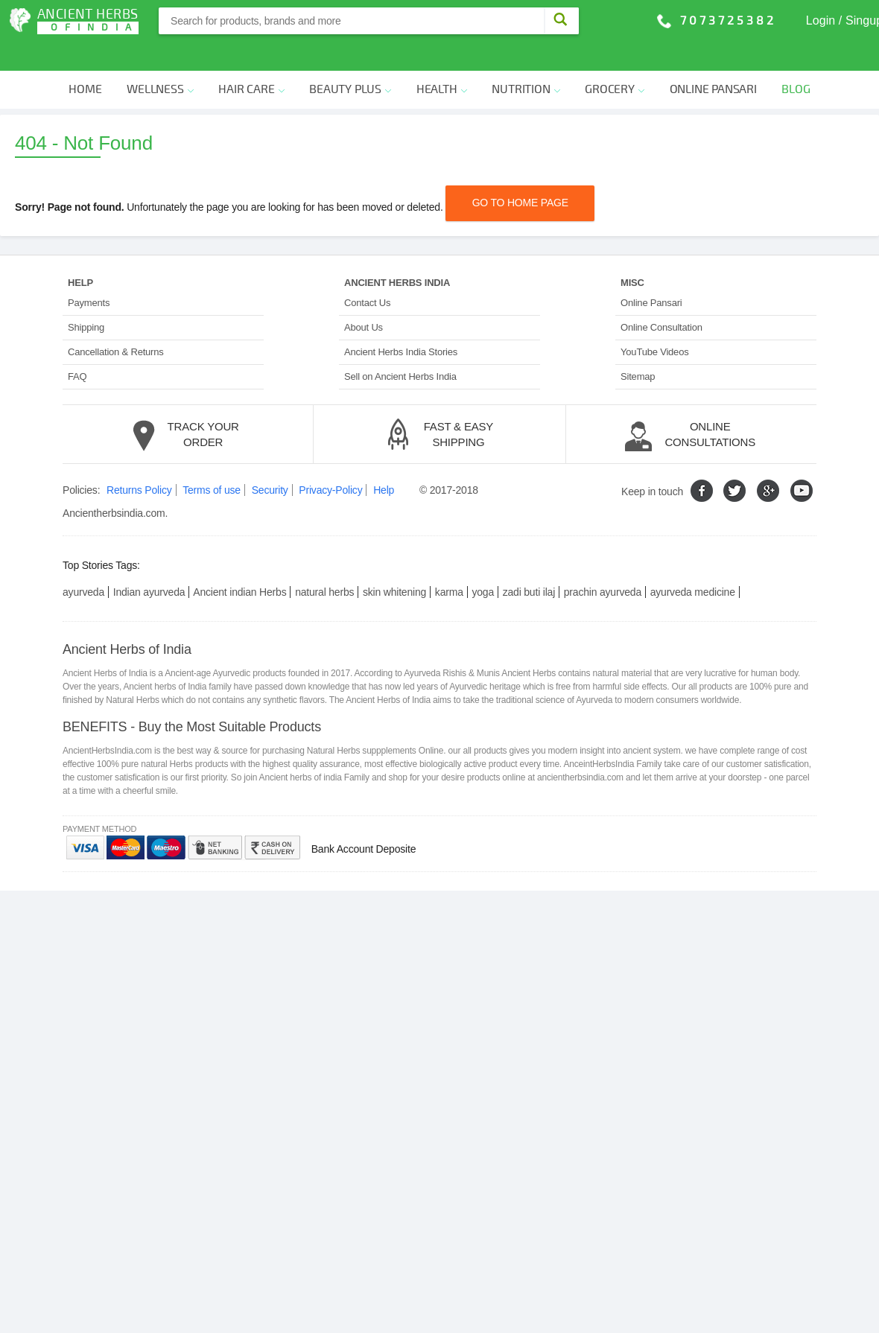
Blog (795, 60)
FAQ (77, 347)
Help (383, 461)
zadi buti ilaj (529, 562)
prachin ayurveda (602, 562)
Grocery (614, 60)
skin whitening (394, 562)
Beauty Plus (350, 60)
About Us (363, 298)
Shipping (86, 298)
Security (270, 461)
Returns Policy (139, 461)
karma (449, 562)
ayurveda (83, 562)
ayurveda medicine (692, 562)
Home (85, 60)
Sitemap (638, 347)
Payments (89, 273)
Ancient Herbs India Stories (400, 322)
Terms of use (212, 461)
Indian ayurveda (149, 562)
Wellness (160, 60)
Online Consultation (661, 298)
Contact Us (367, 273)
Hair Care (251, 60)
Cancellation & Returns (116, 322)
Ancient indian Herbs (239, 562)
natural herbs (324, 562)
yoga (483, 562)
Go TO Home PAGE (520, 173)
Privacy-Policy (330, 461)
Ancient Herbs (88, 20)
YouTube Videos (654, 322)
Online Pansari (713, 60)
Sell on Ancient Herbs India (400, 347)
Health (441, 60)
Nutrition (525, 60)
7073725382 (728, 20)
